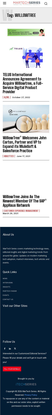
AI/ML (6, 97)
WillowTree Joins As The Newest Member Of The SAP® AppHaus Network (25, 201)
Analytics (9, 156)
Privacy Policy (31, 395)
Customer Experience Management (21, 211)
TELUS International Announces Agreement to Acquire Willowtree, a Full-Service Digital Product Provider (23, 83)
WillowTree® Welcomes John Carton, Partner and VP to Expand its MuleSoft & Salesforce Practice (24, 144)
